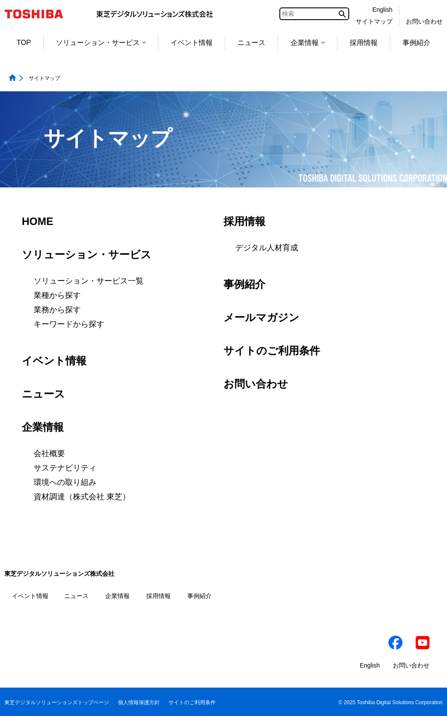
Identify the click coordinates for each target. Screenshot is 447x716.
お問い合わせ (256, 384)
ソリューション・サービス (101, 42)
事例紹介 (416, 42)
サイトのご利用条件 (272, 350)
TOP (24, 42)
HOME (37, 221)
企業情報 (308, 42)
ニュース (251, 42)
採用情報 (364, 42)
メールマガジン (261, 317)
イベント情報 (192, 42)
